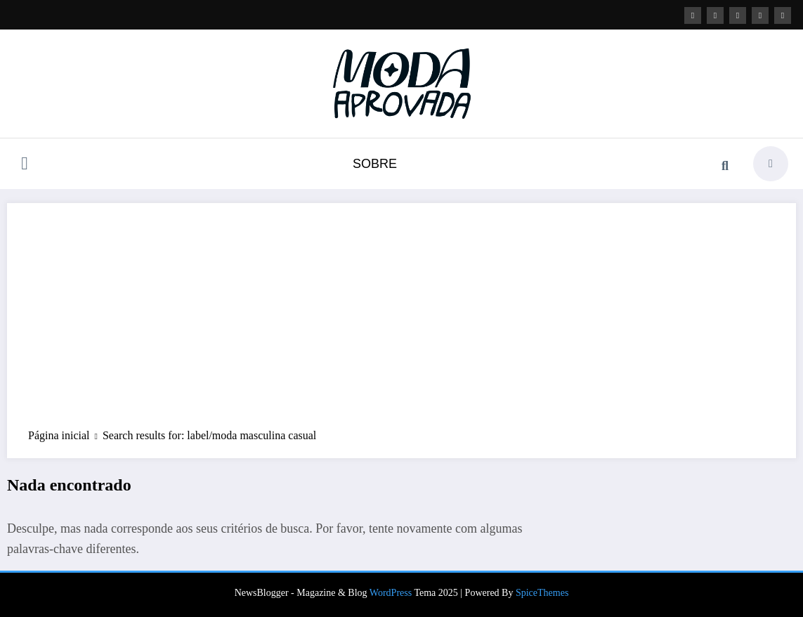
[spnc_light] (770, 163)
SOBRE (375, 164)
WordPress (391, 592)
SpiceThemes (542, 592)
